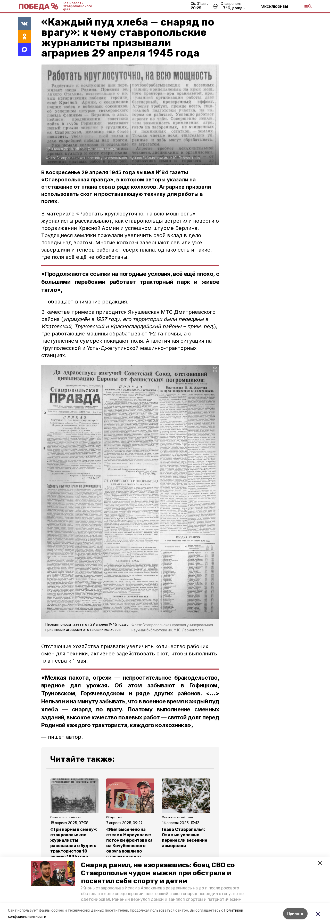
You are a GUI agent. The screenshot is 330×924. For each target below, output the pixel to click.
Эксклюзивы (274, 6)
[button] (53, 873)
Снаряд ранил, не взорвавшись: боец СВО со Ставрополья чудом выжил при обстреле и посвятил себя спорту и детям (158, 873)
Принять (295, 913)
